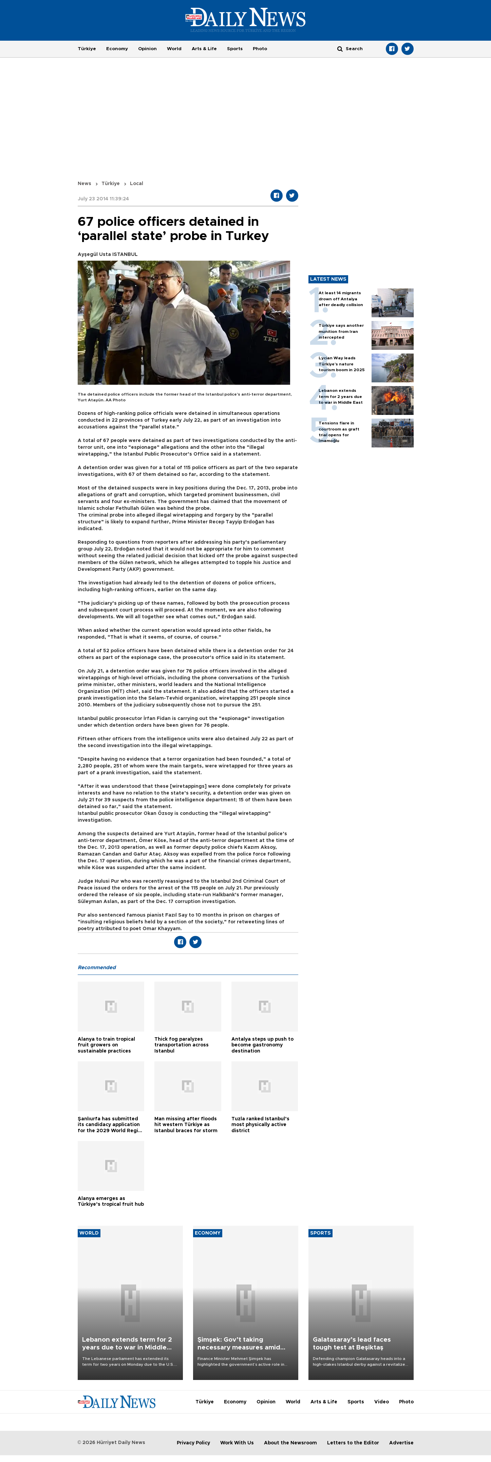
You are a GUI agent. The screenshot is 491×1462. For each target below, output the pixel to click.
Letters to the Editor (353, 1443)
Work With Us (237, 1443)
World (174, 48)
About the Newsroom (290, 1443)
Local (136, 183)
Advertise (401, 1443)
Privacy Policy (193, 1443)
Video (381, 1402)
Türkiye (87, 48)
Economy (117, 48)
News (84, 183)
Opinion (147, 48)
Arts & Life (204, 48)
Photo (260, 48)
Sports (235, 48)
